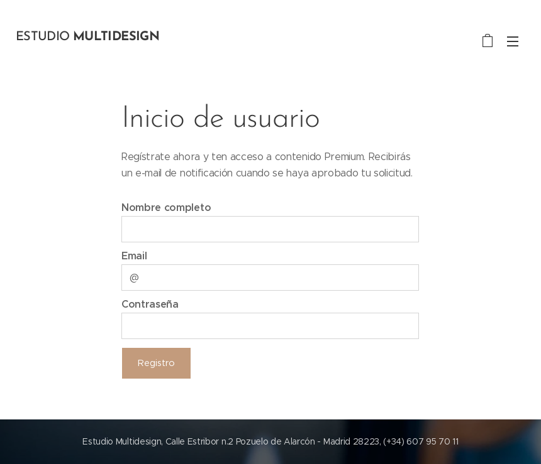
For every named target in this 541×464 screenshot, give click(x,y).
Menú (512, 41)
